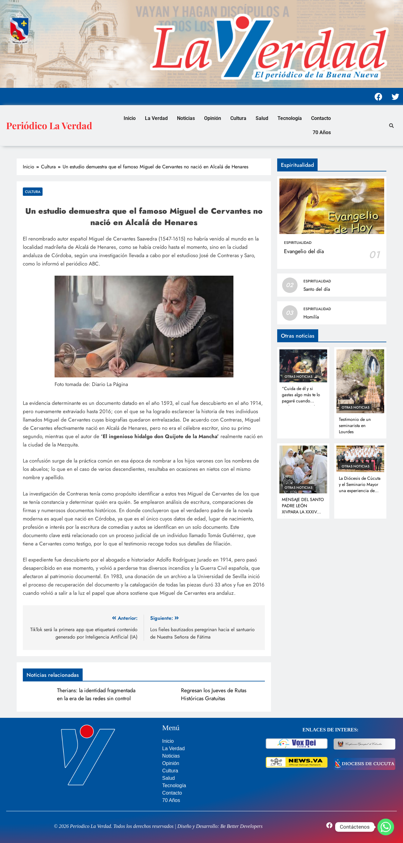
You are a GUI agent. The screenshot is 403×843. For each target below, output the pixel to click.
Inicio (130, 118)
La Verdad (156, 118)
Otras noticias (298, 376)
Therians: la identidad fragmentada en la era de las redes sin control (96, 694)
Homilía (311, 317)
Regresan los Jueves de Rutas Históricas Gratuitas (213, 694)
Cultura (238, 118)
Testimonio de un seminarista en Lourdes (355, 425)
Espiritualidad (297, 242)
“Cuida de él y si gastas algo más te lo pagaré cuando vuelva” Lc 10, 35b (301, 397)
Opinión (212, 118)
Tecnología (290, 118)
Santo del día (316, 289)
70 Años (322, 132)
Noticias (186, 118)
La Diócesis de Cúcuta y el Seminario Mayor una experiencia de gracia (359, 487)
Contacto (321, 118)
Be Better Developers (241, 826)
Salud (262, 118)
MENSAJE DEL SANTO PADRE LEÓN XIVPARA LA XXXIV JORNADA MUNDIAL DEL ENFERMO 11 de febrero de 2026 (303, 514)
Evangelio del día (304, 251)
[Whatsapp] (385, 827)
